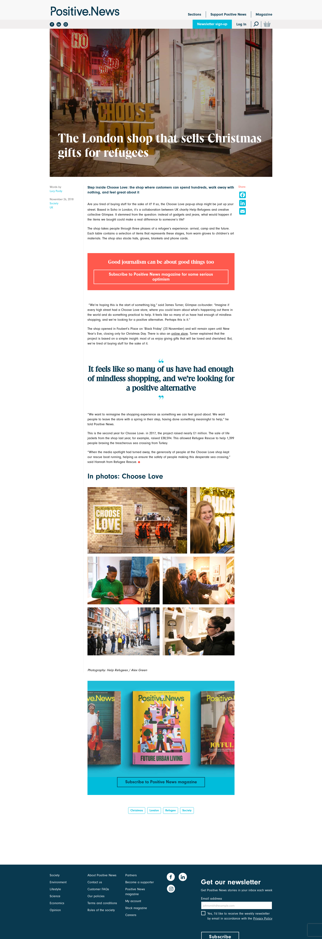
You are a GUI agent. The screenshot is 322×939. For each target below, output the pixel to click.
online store (179, 334)
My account (133, 901)
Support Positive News (228, 14)
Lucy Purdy (56, 191)
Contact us (94, 882)
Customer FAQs (98, 889)
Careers (130, 915)
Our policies (96, 896)
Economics (57, 903)
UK (51, 207)
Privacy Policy (262, 920)
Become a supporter (139, 882)
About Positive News (101, 875)
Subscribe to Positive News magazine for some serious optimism (161, 277)
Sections (194, 14)
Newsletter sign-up (212, 24)
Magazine (264, 14)
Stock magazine (136, 908)
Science (55, 896)
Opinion (55, 910)
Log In (241, 24)
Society (54, 203)
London (154, 811)
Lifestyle (55, 889)
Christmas (136, 811)
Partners (131, 875)
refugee (170, 811)
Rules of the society (101, 910)
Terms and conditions (102, 903)
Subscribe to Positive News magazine (161, 782)
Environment (58, 882)
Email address (211, 898)
